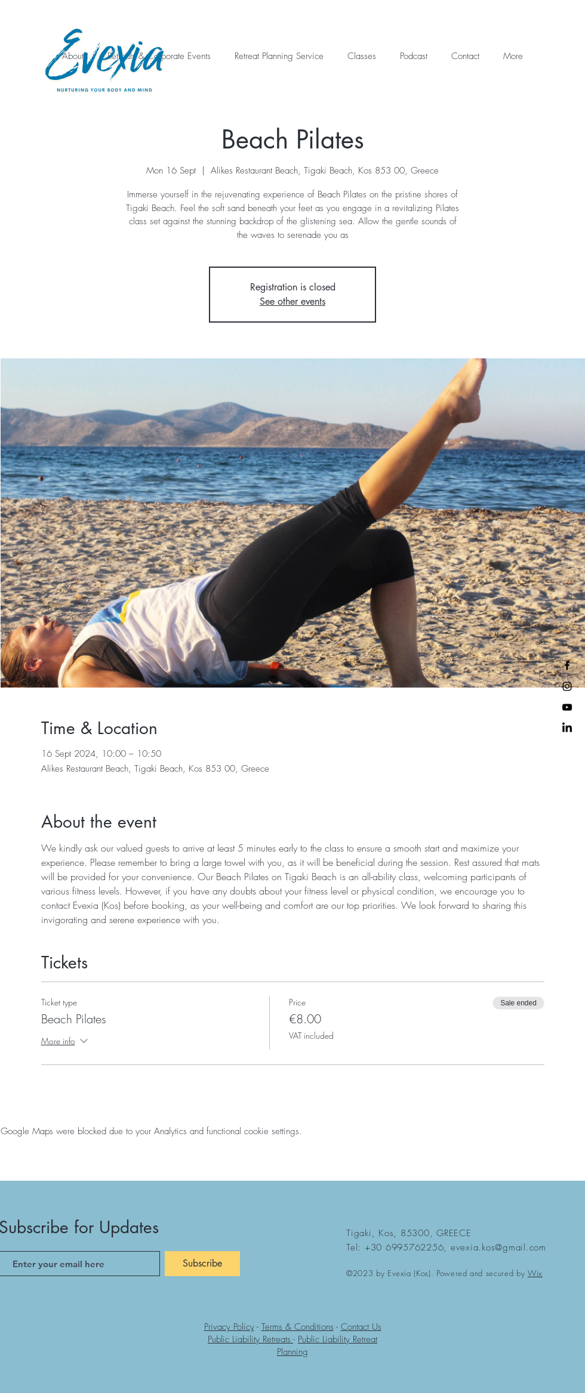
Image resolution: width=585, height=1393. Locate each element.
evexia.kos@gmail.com (498, 1247)
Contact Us (361, 1327)
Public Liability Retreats (250, 1339)
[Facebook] (567, 665)
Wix (535, 1273)
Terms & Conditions (297, 1327)
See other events (292, 301)
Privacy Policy (229, 1327)
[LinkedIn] (567, 728)
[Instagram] (567, 686)
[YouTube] (567, 707)
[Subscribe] (202, 1263)
